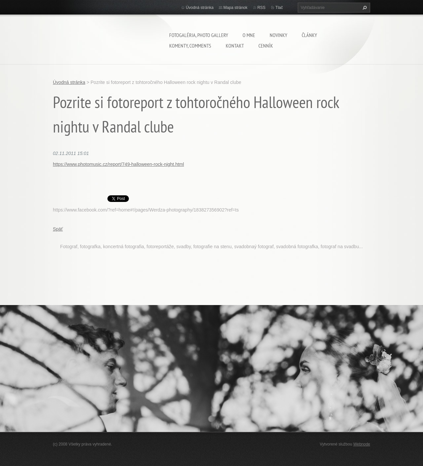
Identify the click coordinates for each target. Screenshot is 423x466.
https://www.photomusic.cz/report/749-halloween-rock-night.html (118, 164)
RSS (261, 7)
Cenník (265, 45)
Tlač (279, 7)
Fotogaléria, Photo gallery (198, 35)
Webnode (361, 444)
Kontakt (235, 45)
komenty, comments (190, 45)
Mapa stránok (235, 7)
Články (309, 35)
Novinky (278, 35)
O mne (249, 35)
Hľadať (364, 8)
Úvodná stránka (199, 7)
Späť (58, 229)
